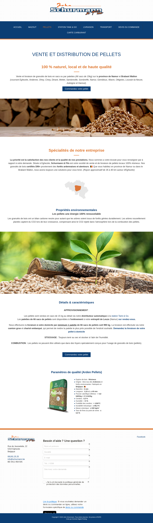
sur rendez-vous (126, 319)
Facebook (141, 437)
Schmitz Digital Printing (79, 519)
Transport (106, 27)
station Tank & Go (120, 316)
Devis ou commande (128, 27)
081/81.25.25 (13, 457)
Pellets (47, 27)
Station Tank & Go (67, 27)
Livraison (88, 27)
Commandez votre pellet (76, 89)
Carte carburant (76, 33)
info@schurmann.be (16, 459)
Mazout (32, 27)
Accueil (18, 27)
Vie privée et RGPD (95, 517)
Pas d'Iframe (66, 474)
